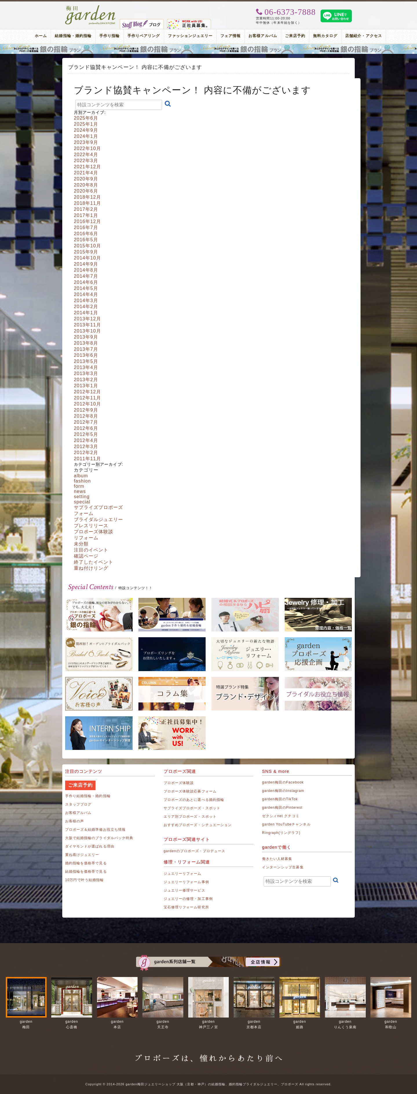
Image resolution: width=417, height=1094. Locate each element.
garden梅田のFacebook (283, 782)
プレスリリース (91, 525)
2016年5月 (86, 239)
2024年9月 (86, 130)
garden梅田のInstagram (283, 791)
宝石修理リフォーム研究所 (186, 907)
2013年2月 (86, 379)
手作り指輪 (109, 36)
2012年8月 (86, 416)
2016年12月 (87, 221)
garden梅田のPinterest (282, 808)
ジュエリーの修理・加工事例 (188, 899)
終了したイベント (93, 562)
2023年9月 (86, 142)
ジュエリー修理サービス (184, 890)
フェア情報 (230, 36)
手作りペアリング (143, 36)
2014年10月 (87, 257)
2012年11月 (87, 397)
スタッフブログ (78, 804)
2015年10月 (87, 245)
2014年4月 (86, 294)
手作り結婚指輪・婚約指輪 (88, 796)
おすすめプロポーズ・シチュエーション (198, 825)
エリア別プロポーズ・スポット (190, 816)
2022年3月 (86, 160)
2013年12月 (87, 318)
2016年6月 (86, 233)
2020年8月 (86, 184)
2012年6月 (86, 428)
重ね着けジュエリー (82, 855)
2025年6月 (86, 118)
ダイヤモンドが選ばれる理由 (89, 846)
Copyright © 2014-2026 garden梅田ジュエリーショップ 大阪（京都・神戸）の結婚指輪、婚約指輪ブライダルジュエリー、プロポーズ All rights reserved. (208, 1084)
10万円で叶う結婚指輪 (84, 880)
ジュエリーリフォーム (183, 874)
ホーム (41, 36)
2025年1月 (86, 124)
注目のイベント (91, 549)
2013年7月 (86, 349)
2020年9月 (86, 178)
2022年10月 (87, 148)
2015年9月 (86, 251)
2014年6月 (86, 282)
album (81, 475)
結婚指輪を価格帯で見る (86, 872)
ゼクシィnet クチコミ (280, 816)
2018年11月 (87, 203)
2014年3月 (86, 300)
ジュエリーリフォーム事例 (186, 882)
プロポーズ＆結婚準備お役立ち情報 (95, 830)
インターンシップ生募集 (283, 867)
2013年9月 (86, 337)
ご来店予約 (295, 36)
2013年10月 (87, 330)
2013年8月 (86, 343)
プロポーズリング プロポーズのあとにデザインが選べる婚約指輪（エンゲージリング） (208, 49)
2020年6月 (86, 191)
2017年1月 (86, 215)
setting (82, 496)
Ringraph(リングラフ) (281, 833)
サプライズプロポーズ (98, 507)
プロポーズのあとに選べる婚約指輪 (194, 800)
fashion (82, 480)
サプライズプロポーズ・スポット (192, 808)
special (82, 501)
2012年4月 (86, 440)
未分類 (81, 543)
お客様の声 (74, 821)
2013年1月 (86, 385)
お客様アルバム (262, 36)
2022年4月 (86, 154)
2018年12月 (87, 197)
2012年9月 (86, 410)
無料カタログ (325, 36)
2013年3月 (86, 373)
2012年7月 (86, 422)
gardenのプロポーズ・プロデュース (194, 851)
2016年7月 (86, 227)
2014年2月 (86, 306)
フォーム (84, 513)
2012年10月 (87, 403)
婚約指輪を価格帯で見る (86, 863)
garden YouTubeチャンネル (286, 824)
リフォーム (86, 537)
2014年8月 (86, 270)
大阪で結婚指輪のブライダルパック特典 (99, 838)
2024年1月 (86, 136)
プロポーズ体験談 (93, 531)
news (80, 491)
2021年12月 (87, 166)
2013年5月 (86, 361)
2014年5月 (86, 288)
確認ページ (86, 556)
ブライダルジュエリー (98, 519)
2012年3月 (86, 446)
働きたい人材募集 (277, 859)
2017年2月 (86, 209)
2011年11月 (87, 458)
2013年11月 (87, 324)
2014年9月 (86, 264)
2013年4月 (86, 367)
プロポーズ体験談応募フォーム (190, 791)
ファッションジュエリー (190, 36)
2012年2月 (86, 452)
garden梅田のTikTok (280, 799)
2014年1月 (86, 312)
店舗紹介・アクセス (363, 36)
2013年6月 (86, 355)
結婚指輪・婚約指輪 (73, 36)
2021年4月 (86, 172)
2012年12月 (87, 391)
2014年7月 (86, 276)
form (79, 486)
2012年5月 (86, 434)
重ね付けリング (91, 568)
